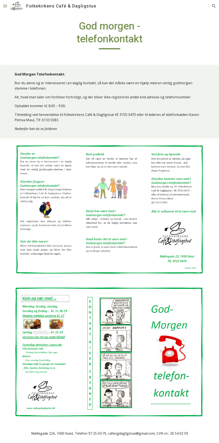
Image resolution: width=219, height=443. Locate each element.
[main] (109, 34)
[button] (5, 6)
